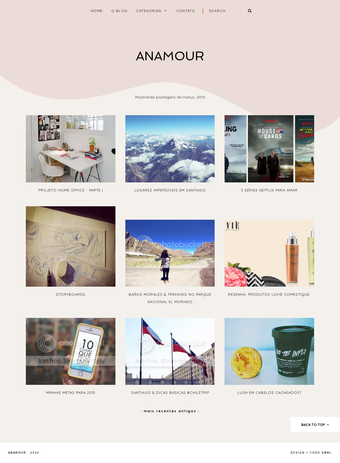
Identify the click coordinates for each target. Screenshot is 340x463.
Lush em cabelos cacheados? (269, 392)
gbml (327, 452)
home (97, 11)
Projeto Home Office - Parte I (70, 190)
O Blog (119, 11)
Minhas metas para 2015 (70, 392)
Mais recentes (159, 411)
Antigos (189, 411)
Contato (185, 11)
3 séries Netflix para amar (269, 190)
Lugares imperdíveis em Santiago (170, 190)
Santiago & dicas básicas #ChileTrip (170, 392)
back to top (315, 424)
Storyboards (70, 294)
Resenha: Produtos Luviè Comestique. (269, 294)
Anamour (170, 56)
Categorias (149, 11)
